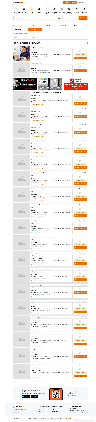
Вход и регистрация (83, 2)
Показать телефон (80, 54)
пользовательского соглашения (69, 418)
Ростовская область (17, 33)
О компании (41, 411)
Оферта (53, 409)
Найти (82, 18)
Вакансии (15, 37)
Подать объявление (43, 406)
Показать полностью (37, 59)
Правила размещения (57, 406)
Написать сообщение (80, 58)
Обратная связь (42, 409)
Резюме (34, 37)
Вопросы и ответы (56, 411)
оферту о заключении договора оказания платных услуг (58, 419)
